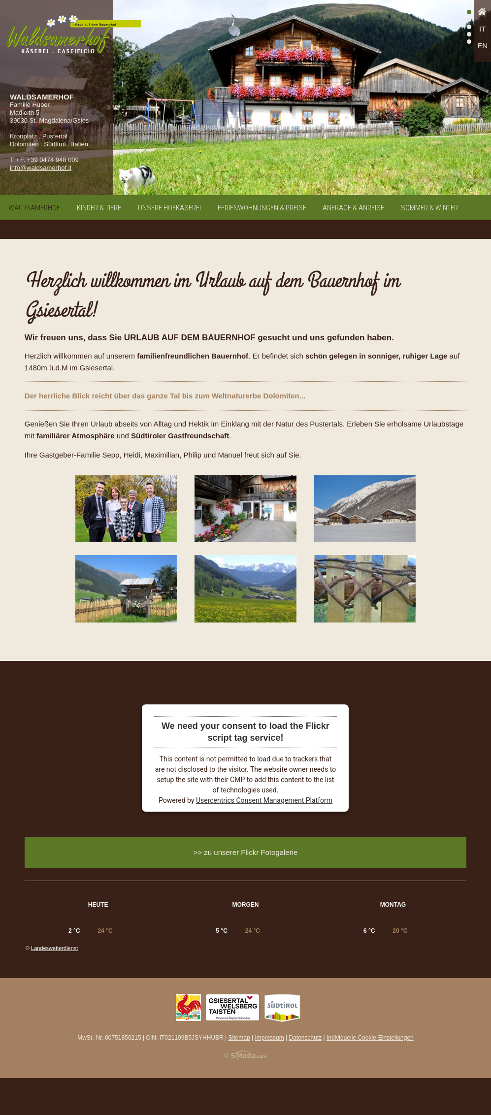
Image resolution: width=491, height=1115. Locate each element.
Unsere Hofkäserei (169, 207)
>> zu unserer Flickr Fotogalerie (246, 852)
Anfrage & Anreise (353, 207)
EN (482, 45)
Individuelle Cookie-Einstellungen (370, 1074)
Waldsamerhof (34, 207)
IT (482, 29)
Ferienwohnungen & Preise (262, 207)
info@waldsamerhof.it (40, 167)
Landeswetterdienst (54, 985)
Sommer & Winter (429, 207)
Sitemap (239, 1074)
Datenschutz (305, 1074)
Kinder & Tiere (99, 207)
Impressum (269, 1074)
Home (482, 14)
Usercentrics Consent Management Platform (264, 800)
